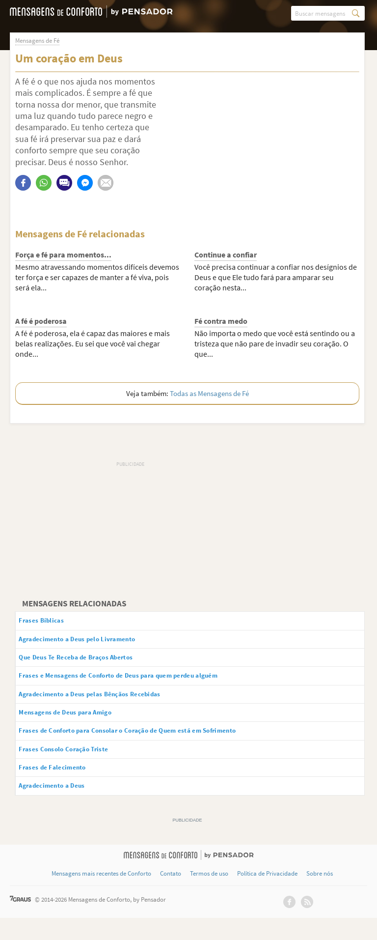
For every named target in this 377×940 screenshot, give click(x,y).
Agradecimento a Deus (63, 807)
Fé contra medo (220, 321)
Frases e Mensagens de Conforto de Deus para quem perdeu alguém (143, 684)
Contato (170, 896)
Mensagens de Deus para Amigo (79, 725)
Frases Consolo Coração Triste (77, 766)
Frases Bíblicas (50, 622)
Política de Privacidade (267, 896)
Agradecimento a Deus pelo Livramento (93, 643)
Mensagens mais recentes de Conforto (101, 896)
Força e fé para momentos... (63, 255)
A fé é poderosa (41, 321)
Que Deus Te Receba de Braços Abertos (92, 663)
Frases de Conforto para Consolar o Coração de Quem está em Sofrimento (154, 745)
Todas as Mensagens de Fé (209, 394)
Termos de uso (209, 896)
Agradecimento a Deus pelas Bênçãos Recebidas (108, 704)
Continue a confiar (225, 255)
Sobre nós (319, 896)
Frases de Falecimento (63, 787)
